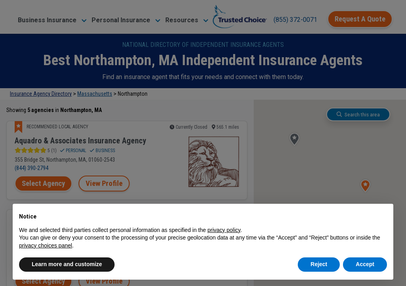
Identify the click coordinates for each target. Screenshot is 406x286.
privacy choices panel (45, 245)
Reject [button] (318, 264)
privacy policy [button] (223, 230)
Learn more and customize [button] (67, 264)
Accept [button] (365, 264)
